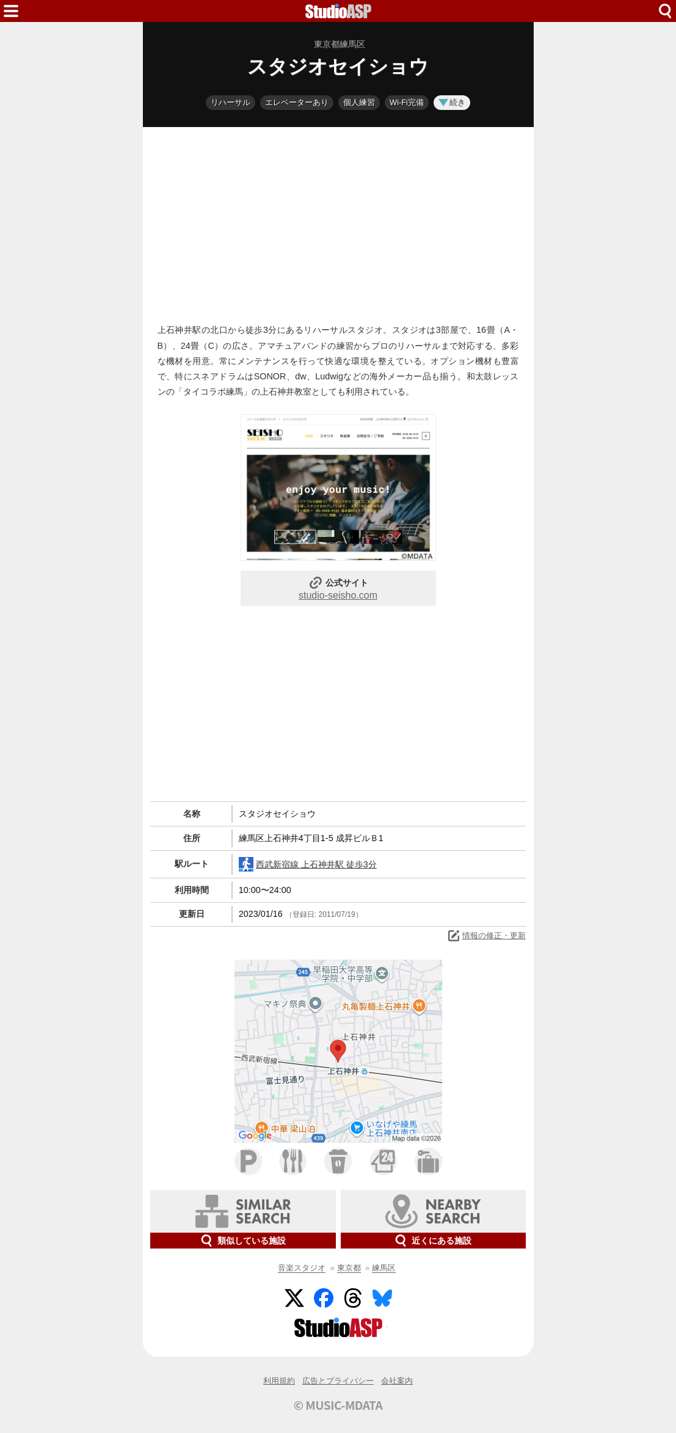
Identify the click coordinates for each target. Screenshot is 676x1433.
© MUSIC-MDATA (338, 1404)
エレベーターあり (297, 102)
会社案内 (397, 1380)
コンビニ (383, 1161)
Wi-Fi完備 (407, 102)
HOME (338, 11)
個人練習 (359, 102)
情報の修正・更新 (486, 935)
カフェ (338, 1161)
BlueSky (382, 1298)
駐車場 (248, 1161)
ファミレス (293, 1161)
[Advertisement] (338, 222)
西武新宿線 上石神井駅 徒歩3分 (308, 864)
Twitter (294, 1298)
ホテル (428, 1161)
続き (451, 102)
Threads (353, 1298)
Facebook (323, 1298)
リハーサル (230, 102)
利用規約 (279, 1380)
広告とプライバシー (338, 1380)
